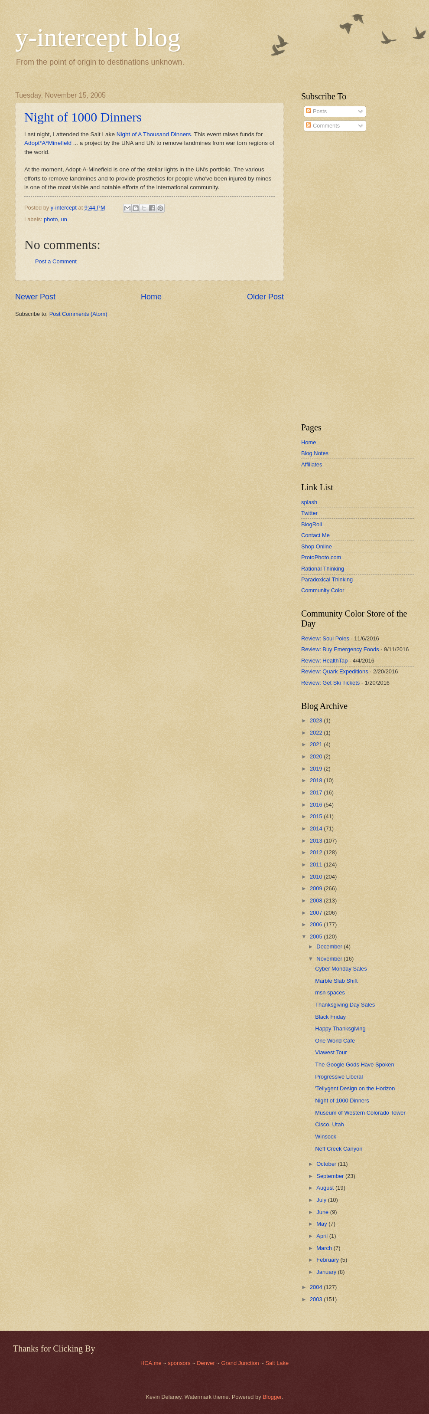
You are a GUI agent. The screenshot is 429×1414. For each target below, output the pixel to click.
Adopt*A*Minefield (48, 143)
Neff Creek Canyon (338, 1148)
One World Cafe (335, 1040)
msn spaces (330, 992)
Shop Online (316, 546)
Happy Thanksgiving (340, 1028)
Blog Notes (314, 453)
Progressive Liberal (339, 1076)
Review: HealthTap (324, 660)
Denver (206, 1363)
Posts (316, 111)
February (328, 1260)
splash (309, 502)
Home (151, 296)
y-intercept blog (98, 37)
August (325, 1187)
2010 (317, 876)
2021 (317, 744)
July (322, 1200)
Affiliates (311, 464)
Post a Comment (56, 261)
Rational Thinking (322, 568)
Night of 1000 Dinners (83, 117)
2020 (317, 756)
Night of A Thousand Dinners (154, 134)
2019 (317, 768)
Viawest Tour (331, 1052)
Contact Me (315, 535)
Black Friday (330, 1017)
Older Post (265, 296)
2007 (317, 912)
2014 (317, 828)
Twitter (309, 513)
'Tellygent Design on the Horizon (355, 1088)
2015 (317, 816)
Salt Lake (277, 1363)
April (322, 1236)
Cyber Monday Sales (341, 968)
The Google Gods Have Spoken (354, 1064)
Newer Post (35, 296)
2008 (317, 900)
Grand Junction (240, 1363)
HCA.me (151, 1363)
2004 (317, 1287)
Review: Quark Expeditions (334, 671)
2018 (317, 780)
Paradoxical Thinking (327, 579)
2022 (317, 732)
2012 (317, 852)
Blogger (272, 1397)
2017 (317, 792)
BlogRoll (311, 524)
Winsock (325, 1136)
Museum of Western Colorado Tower (360, 1112)
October (327, 1164)
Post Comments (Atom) (78, 314)
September (330, 1176)
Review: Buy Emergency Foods (340, 649)
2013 (317, 840)
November (330, 958)
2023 (317, 720)
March (324, 1248)
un (64, 219)
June (323, 1212)
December (330, 946)
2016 (317, 804)
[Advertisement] (327, 277)
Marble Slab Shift (336, 981)
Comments (323, 125)
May (322, 1223)
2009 (317, 888)
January (327, 1272)
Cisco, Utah (329, 1124)
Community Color (322, 590)
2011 (317, 864)
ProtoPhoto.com (321, 557)
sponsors (180, 1363)
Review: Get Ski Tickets (330, 682)
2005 (317, 936)
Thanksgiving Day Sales (345, 1004)
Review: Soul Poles (325, 638)
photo (51, 219)
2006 (317, 924)
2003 (317, 1299)
